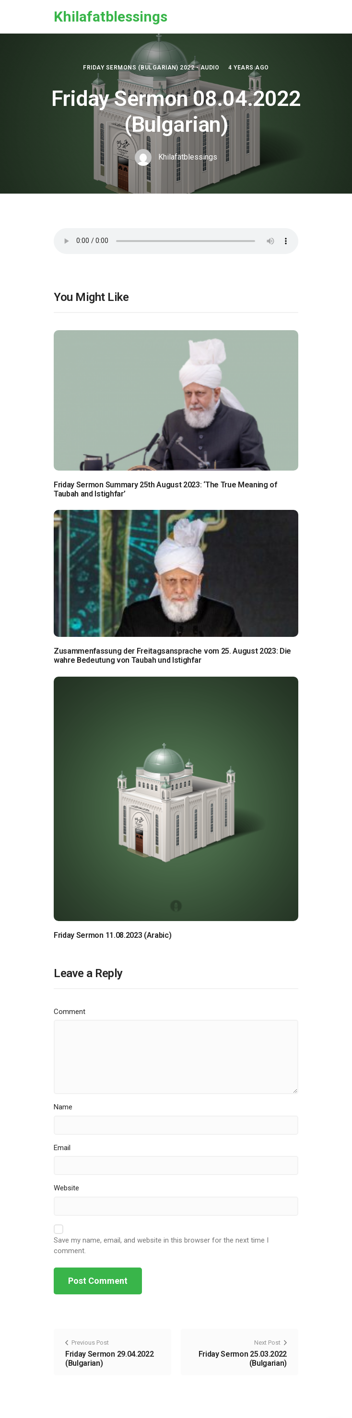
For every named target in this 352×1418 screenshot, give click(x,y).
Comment (69, 1011)
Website (66, 1188)
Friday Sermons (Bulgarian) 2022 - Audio (151, 67)
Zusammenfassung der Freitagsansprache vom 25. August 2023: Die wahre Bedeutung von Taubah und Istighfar (172, 655)
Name (63, 1107)
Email (62, 1147)
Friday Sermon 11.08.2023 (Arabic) (112, 935)
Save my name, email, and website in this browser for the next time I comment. (161, 1245)
